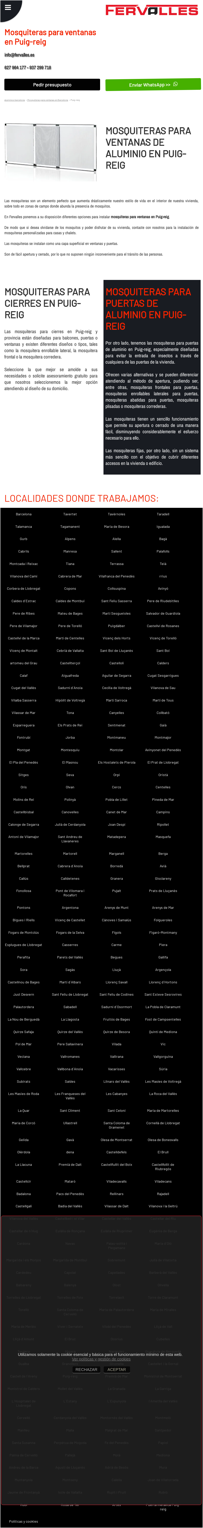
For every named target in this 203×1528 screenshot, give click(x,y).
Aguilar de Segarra (116, 675)
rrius (163, 576)
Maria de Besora (116, 526)
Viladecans (163, 1181)
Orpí (116, 775)
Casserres (70, 944)
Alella (116, 539)
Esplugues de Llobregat (23, 944)
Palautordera (23, 1007)
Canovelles (70, 812)
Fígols (116, 932)
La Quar (24, 1110)
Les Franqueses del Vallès (70, 1095)
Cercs (116, 787)
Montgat (23, 750)
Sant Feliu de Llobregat (70, 994)
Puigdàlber (116, 626)
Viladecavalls (116, 1181)
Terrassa (117, 563)
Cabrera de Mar (70, 576)
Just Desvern (23, 994)
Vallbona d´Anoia (70, 1069)
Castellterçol (70, 663)
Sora (23, 969)
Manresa (70, 551)
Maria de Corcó (23, 1123)
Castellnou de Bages (24, 982)
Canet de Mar (116, 812)
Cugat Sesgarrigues (163, 675)
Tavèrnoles (116, 514)
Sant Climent (70, 1110)
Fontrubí (23, 737)
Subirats (23, 1081)
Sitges (23, 775)
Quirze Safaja (23, 1031)
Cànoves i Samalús (116, 920)
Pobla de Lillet (116, 799)
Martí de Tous (163, 700)
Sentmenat (116, 725)
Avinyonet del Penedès (163, 750)
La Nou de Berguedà (23, 1019)
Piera (163, 944)
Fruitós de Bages (116, 1019)
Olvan (70, 787)
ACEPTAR (117, 1369)
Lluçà (116, 969)
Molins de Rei (23, 799)
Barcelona (24, 514)
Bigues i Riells (24, 920)
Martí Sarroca (116, 700)
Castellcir (23, 1181)
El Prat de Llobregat (163, 762)
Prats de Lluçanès (163, 890)
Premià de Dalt (70, 1164)
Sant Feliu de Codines (117, 994)
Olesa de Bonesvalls (163, 1139)
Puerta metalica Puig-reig (163, 1506)
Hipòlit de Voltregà (70, 700)
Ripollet (163, 824)
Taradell (163, 514)
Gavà (70, 1139)
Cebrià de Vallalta (70, 650)
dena (70, 1152)
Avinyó (163, 588)
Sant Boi (163, 650)
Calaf (24, 675)
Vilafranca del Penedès (117, 576)
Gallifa (163, 957)
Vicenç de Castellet (70, 920)
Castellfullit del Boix (116, 1164)
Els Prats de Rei (70, 725)
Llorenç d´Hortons (163, 982)
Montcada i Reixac (24, 563)
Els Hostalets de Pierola (116, 762)
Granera (116, 878)
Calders (163, 663)
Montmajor (163, 737)
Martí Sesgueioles (116, 613)
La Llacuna (23, 1164)
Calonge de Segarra (23, 824)
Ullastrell (70, 1123)
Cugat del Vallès (23, 687)
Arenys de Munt (116, 907)
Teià (163, 563)
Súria (163, 1069)
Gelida (24, 1139)
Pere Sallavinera (70, 1044)
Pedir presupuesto (52, 84)
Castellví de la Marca (23, 638)
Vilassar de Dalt (116, 1206)
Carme (116, 944)
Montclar (117, 750)
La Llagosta (70, 1019)
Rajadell (163, 1193)
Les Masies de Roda (23, 1093)
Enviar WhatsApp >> (153, 84)
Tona (70, 712)
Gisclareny (163, 878)
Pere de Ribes (24, 613)
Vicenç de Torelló (163, 638)
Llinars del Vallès (116, 1081)
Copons (70, 588)
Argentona (70, 907)
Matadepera (116, 836)
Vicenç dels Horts (116, 638)
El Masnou (70, 762)
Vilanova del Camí (23, 576)
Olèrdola (23, 1152)
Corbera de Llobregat (23, 588)
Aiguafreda (70, 675)
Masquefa (163, 836)
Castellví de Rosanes (163, 626)
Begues (117, 957)
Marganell (116, 853)
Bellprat (23, 866)
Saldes (70, 1081)
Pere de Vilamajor (23, 626)
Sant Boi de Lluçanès (116, 650)
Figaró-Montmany (163, 932)
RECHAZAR (86, 1369)
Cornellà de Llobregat (163, 1123)
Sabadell (70, 1007)
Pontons (23, 907)
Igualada (163, 526)
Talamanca (23, 526)
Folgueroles (163, 920)
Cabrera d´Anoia (70, 866)
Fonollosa (23, 890)
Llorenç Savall (116, 982)
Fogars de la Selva (70, 932)
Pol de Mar (23, 1044)
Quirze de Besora (116, 1031)
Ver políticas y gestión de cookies (101, 1359)
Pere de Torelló (70, 626)
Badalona (23, 1193)
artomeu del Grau (23, 663)
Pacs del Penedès (70, 1193)
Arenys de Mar (163, 907)
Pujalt (116, 890)
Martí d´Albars (70, 982)
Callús (23, 878)
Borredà (116, 866)
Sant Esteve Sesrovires (163, 994)
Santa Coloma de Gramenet (116, 1125)
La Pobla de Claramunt (163, 1007)
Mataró (70, 1181)
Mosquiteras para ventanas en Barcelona (47, 100)
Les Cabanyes (116, 1093)
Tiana (70, 563)
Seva (70, 775)
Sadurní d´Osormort (116, 1007)
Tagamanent (70, 526)
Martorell (70, 853)
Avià (163, 866)
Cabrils (23, 551)
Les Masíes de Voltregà (163, 1081)
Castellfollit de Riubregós (163, 1166)
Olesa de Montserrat (116, 1139)
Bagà (163, 539)
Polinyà (70, 799)
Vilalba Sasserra (23, 700)
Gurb (23, 539)
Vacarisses (116, 1069)
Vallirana (116, 1056)
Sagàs (70, 969)
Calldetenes (70, 878)
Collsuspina (117, 588)
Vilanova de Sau (163, 687)
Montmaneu (116, 737)
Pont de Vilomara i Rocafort (70, 892)
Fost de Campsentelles (163, 1019)
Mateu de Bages (70, 613)
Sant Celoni (117, 1110)
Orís (24, 787)
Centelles (163, 787)
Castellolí (116, 663)
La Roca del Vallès (163, 1093)
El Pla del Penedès (23, 762)
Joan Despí (116, 824)
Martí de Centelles (70, 638)
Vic (163, 1044)
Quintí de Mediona (163, 1031)
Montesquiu (70, 750)
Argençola (163, 969)
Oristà (163, 775)
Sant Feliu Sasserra (116, 601)
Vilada (116, 1044)
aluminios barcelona (14, 100)
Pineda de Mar (163, 799)
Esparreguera (23, 725)
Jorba (70, 737)
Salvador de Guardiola (163, 613)
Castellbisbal (24, 812)
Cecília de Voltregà (116, 687)
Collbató (163, 712)
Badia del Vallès (70, 1206)
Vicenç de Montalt (24, 650)
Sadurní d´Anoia (70, 687)
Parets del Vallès (70, 957)
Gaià (163, 725)
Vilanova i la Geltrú (163, 1206)
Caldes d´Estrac (23, 601)
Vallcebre (23, 1069)
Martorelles (24, 853)
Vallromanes (70, 1056)
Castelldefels (116, 1152)
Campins (163, 812)
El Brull (163, 1152)
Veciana (23, 1056)
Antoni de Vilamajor (23, 836)
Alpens (70, 539)
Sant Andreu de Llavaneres (70, 838)
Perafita (23, 957)
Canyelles (116, 712)
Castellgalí (24, 1206)
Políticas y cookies (23, 1521)
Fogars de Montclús (23, 932)
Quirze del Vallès (70, 1031)
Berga (163, 853)
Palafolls (163, 551)
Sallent (116, 551)
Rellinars (117, 1193)
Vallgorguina (163, 1056)
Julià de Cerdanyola (70, 824)
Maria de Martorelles (163, 1110)
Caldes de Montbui (70, 601)
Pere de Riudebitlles (163, 601)
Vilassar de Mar (23, 712)
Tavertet (70, 514)
